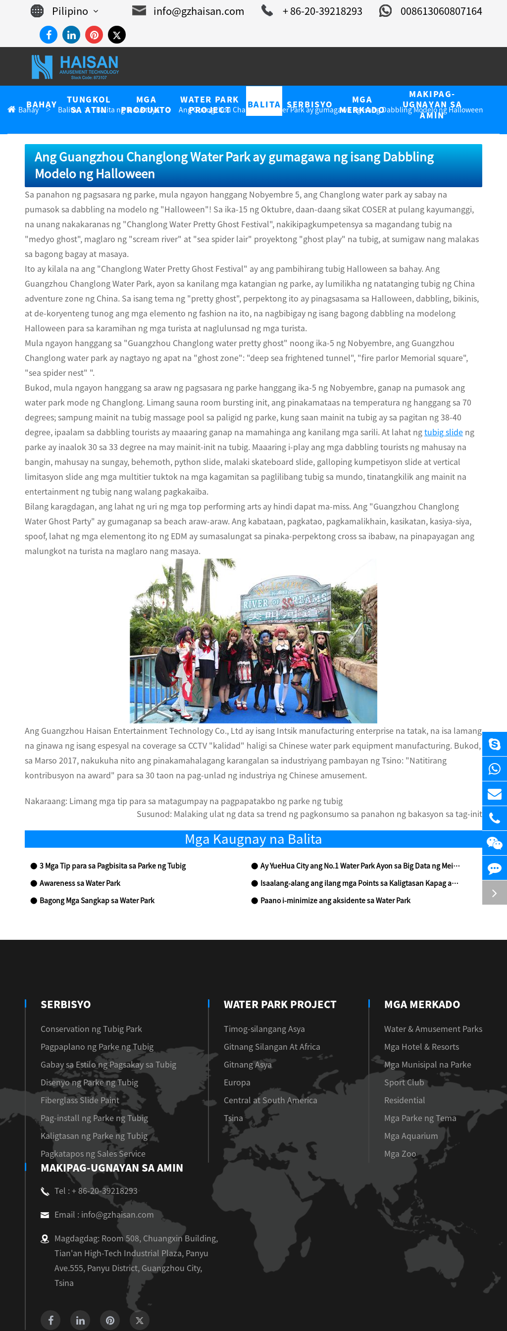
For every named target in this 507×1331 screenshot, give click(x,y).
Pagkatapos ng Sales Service (86, 1079)
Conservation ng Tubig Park (85, 955)
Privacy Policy (272, 1312)
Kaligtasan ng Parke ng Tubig (88, 1062)
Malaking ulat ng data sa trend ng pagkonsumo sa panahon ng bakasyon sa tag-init (351, 740)
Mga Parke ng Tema (428, 1044)
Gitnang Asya (247, 990)
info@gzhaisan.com (207, 10)
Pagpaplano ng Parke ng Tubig (89, 973)
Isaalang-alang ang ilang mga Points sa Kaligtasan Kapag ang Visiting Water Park (360, 810)
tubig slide (195, 388)
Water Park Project (278, 930)
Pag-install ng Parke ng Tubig (88, 1044)
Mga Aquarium (420, 1062)
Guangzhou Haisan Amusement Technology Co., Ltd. (241, 1297)
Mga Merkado (433, 930)
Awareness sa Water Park (74, 810)
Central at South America (266, 1026)
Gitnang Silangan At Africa (269, 973)
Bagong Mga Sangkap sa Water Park (91, 827)
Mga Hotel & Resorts (430, 973)
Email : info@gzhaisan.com (92, 1140)
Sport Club (413, 1008)
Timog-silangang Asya (262, 955)
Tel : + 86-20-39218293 (85, 1117)
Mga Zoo (410, 1079)
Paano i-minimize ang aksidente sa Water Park (327, 827)
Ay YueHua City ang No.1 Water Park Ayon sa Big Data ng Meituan (358, 792)
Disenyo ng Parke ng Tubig (84, 1008)
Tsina (234, 1044)
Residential (414, 1026)
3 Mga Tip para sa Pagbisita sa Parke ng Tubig (106, 792)
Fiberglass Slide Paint (75, 1026)
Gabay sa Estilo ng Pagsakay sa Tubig (101, 990)
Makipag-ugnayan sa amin (110, 1094)
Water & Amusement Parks (439, 955)
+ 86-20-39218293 (322, 10)
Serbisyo (65, 930)
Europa (237, 1008)
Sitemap (224, 1312)
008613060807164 (434, 10)
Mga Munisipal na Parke (435, 990)
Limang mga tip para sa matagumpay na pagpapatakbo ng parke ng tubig (178, 727)
